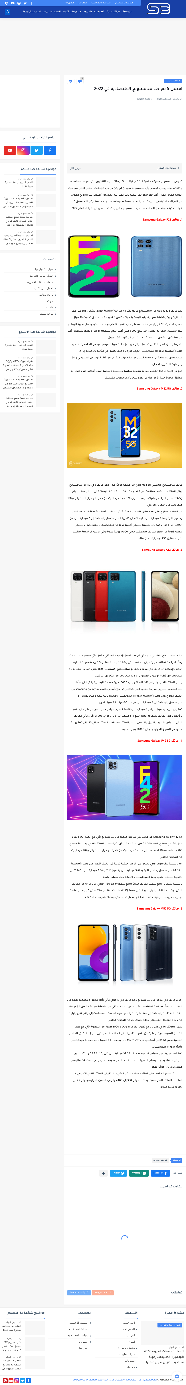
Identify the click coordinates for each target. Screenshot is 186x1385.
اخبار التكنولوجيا (32, 11)
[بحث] (7, 12)
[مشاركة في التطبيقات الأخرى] (103, 1173)
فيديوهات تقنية (72, 11)
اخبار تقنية (129, 1322)
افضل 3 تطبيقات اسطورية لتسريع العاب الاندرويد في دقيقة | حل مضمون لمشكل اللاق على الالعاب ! (18, 203)
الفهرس (82, 3)
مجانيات (130, 1367)
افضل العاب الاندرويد (41, 275)
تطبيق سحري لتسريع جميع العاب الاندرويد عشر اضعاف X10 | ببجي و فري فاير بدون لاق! (18, 240)
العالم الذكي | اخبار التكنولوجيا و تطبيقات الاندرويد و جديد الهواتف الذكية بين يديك (115, 1380)
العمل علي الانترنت (42, 288)
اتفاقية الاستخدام (124, 3)
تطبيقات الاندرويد (94, 11)
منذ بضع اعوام (24, 178)
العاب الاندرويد (52, 11)
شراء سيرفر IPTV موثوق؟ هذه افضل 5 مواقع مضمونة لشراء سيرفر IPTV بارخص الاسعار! (18, 366)
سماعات (130, 1360)
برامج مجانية (46, 294)
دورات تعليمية (127, 1354)
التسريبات (129, 1329)
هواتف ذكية (113, 11)
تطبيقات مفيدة (126, 1348)
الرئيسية (127, 11)
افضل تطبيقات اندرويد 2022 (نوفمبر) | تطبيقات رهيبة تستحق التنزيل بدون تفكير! (164, 1357)
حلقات (49, 307)
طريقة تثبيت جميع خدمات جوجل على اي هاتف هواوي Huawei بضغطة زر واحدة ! (19, 221)
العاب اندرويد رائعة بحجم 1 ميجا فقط (19, 184)
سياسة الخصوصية (101, 3)
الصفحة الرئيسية (78, 1322)
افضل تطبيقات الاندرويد (40, 282)
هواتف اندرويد (173, 81)
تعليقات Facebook (79, 1293)
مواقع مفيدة (46, 313)
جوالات (49, 301)
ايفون (131, 1341)
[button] (160, 1173)
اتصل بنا (69, 3)
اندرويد (131, 1335)
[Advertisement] (93, 47)
